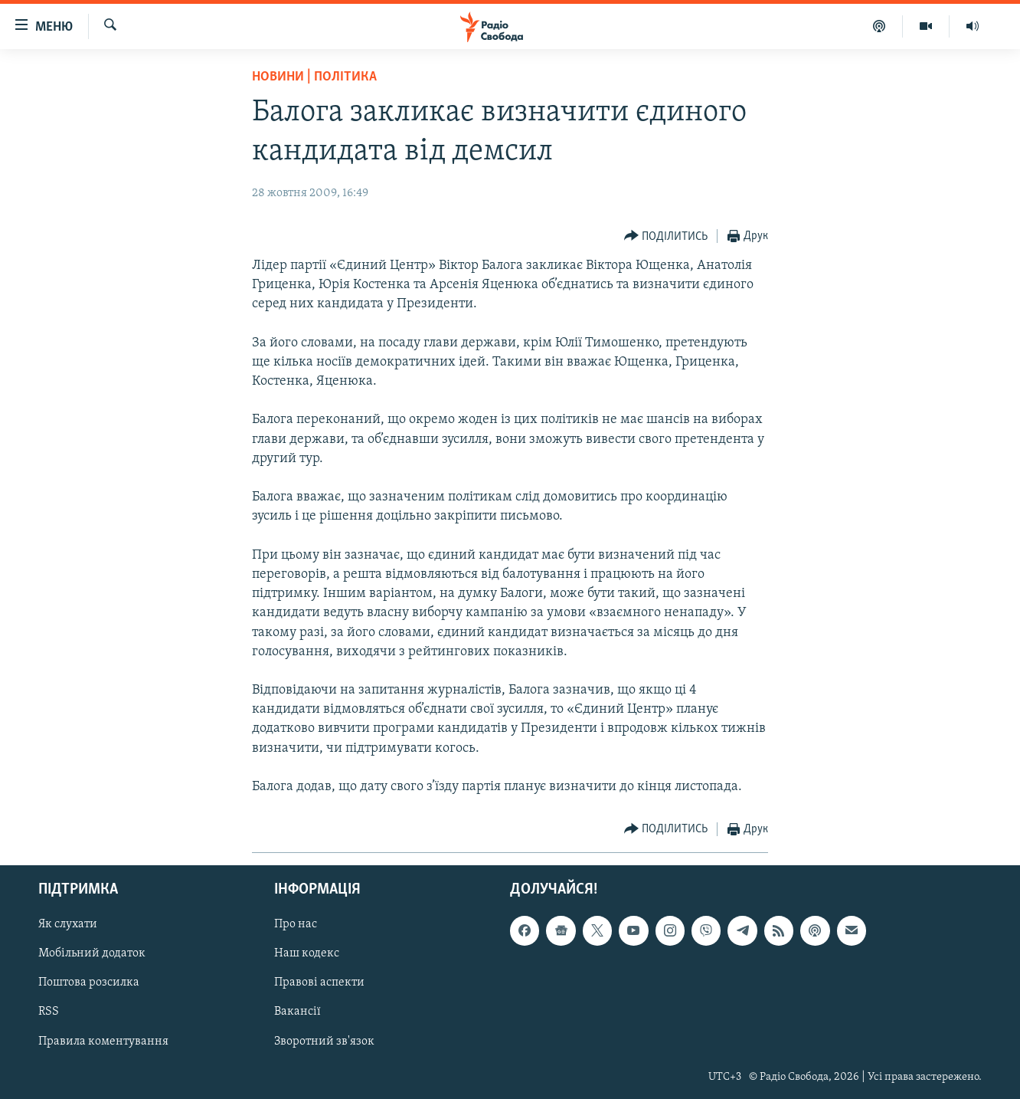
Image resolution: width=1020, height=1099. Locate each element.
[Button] (666, 236)
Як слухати (67, 925)
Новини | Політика (314, 77)
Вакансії (297, 1012)
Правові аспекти (319, 983)
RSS (48, 1012)
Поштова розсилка (88, 983)
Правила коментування (103, 1041)
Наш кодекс (306, 954)
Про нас (295, 925)
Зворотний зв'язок (324, 1041)
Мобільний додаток (91, 954)
